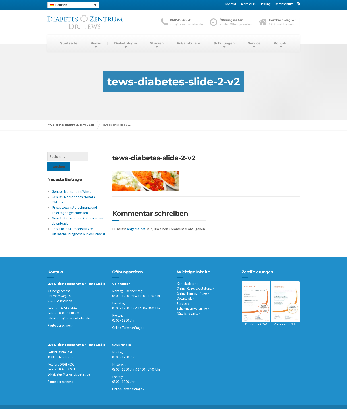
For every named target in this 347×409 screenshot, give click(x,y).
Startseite (68, 43)
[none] (73, 5)
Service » (183, 294)
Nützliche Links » (188, 304)
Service (254, 43)
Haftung (265, 4)
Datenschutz (284, 4)
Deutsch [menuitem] (61, 5)
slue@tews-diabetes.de (73, 365)
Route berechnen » (60, 316)
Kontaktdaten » (187, 274)
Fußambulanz (188, 43)
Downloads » (185, 289)
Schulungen (224, 43)
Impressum (248, 4)
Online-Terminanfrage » (128, 318)
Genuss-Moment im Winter (72, 181)
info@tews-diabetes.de (73, 309)
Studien (157, 43)
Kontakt (230, 4)
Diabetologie (125, 43)
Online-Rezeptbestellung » (195, 279)
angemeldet (136, 229)
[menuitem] (73, 5)
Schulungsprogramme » (193, 299)
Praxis (96, 43)
